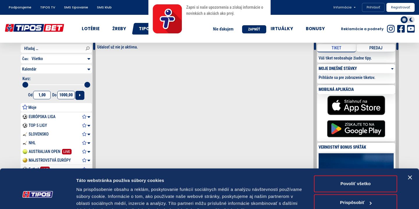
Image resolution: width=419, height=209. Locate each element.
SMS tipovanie (76, 7)
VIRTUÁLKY (280, 29)
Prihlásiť (373, 7)
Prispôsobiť (356, 173)
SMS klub (104, 7)
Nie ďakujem (223, 29)
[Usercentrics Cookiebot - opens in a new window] (37, 197)
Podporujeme (20, 7)
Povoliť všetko (355, 154)
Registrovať (400, 7)
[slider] (25, 85)
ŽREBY (119, 29)
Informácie (342, 7)
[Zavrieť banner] (410, 149)
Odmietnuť (355, 192)
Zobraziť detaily (92, 197)
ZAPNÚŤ (254, 29)
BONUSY (315, 29)
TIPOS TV (47, 7)
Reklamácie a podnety (362, 28)
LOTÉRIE (91, 29)
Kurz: (26, 78)
